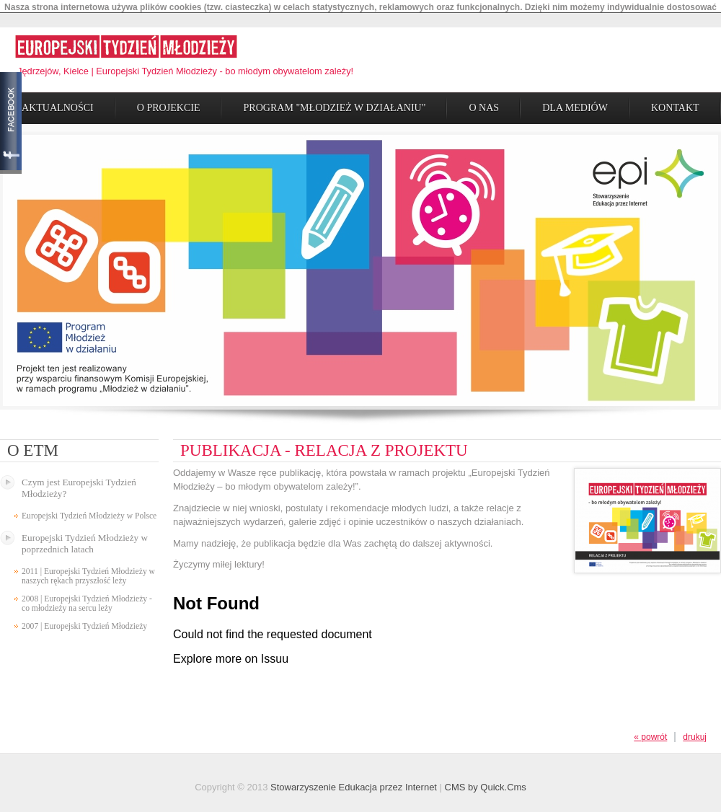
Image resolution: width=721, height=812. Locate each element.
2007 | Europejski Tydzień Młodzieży (84, 621)
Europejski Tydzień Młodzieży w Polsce (89, 511)
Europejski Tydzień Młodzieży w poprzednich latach (85, 538)
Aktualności (58, 102)
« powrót (650, 733)
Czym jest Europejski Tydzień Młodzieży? (79, 483)
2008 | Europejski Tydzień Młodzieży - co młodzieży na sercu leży (87, 598)
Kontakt (675, 102)
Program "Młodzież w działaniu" (334, 102)
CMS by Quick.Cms (485, 782)
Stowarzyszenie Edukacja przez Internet (353, 782)
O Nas (484, 102)
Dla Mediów (575, 102)
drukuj (695, 733)
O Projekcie (168, 102)
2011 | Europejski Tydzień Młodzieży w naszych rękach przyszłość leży (88, 571)
